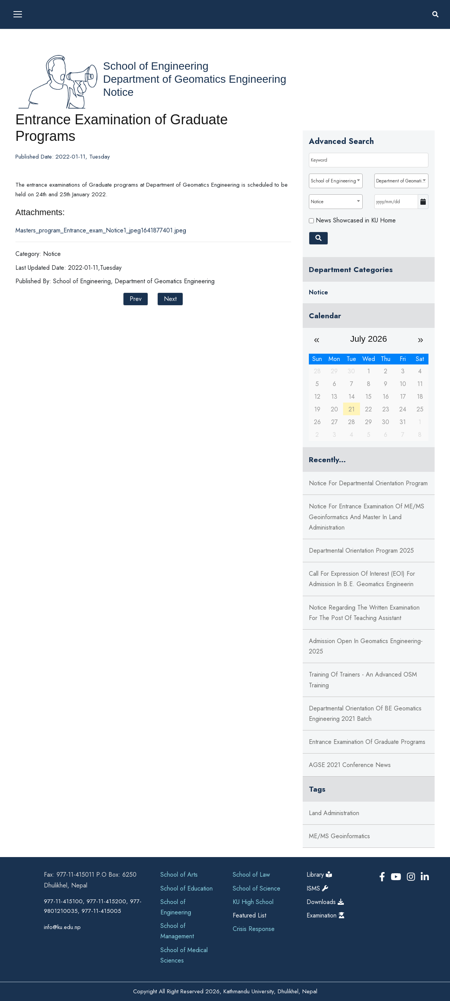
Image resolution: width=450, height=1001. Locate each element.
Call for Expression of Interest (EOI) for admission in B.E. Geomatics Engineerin (362, 578)
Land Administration (334, 813)
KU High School (253, 901)
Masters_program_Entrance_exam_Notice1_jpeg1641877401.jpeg (100, 230)
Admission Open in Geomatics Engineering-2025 (366, 646)
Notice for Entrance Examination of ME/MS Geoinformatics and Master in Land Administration (366, 516)
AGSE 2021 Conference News (350, 764)
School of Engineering (155, 66)
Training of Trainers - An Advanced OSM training (363, 679)
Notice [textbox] (317, 201)
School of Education (186, 888)
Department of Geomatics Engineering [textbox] (402, 180)
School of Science (256, 888)
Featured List (249, 915)
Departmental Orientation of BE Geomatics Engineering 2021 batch (365, 713)
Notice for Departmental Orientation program (368, 483)
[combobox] (336, 181)
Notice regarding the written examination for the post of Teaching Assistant (364, 612)
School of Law (251, 874)
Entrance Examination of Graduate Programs (367, 741)
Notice (118, 92)
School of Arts (179, 874)
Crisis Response (254, 928)
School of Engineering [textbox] (333, 180)
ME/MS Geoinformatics (339, 836)
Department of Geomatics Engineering (194, 79)
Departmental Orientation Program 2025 (361, 550)
